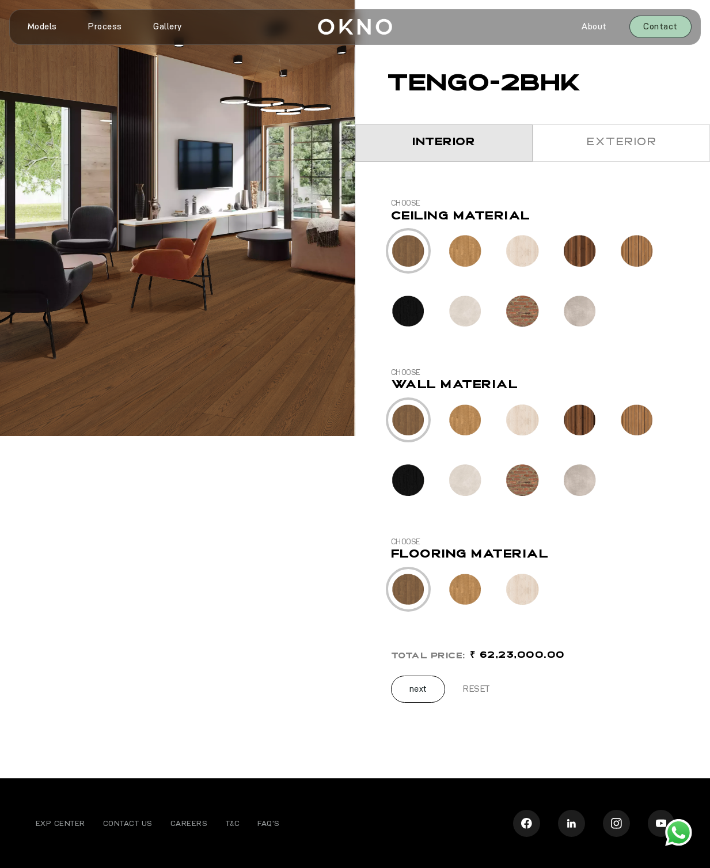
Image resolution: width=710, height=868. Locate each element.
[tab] (444, 143)
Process (105, 26)
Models (42, 26)
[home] (354, 27)
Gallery (167, 26)
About (594, 26)
